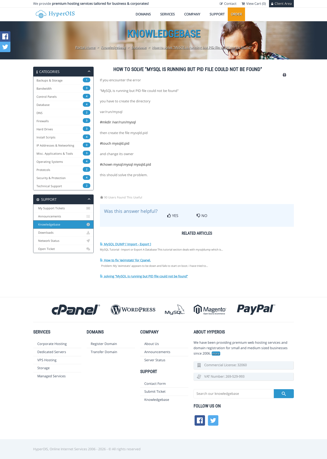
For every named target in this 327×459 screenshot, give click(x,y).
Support (217, 14)
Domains (143, 14)
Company (192, 14)
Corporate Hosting (52, 343)
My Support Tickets (63, 208)
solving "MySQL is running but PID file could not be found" (144, 276)
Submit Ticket (155, 391)
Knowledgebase (113, 47)
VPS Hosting (47, 360)
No (202, 215)
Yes (172, 215)
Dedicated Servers (51, 352)
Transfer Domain (104, 352)
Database (138, 47)
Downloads (63, 232)
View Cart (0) (256, 3)
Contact (230, 3)
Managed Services (51, 376)
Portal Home (85, 47)
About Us (151, 343)
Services (167, 14)
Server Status (154, 360)
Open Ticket (63, 248)
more (216, 353)
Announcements (63, 216)
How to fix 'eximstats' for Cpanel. (125, 260)
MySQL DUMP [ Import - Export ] (125, 244)
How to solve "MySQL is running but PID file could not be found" (202, 47)
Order (236, 14)
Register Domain (104, 343)
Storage (43, 368)
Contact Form (155, 383)
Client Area (283, 3)
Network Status (63, 240)
